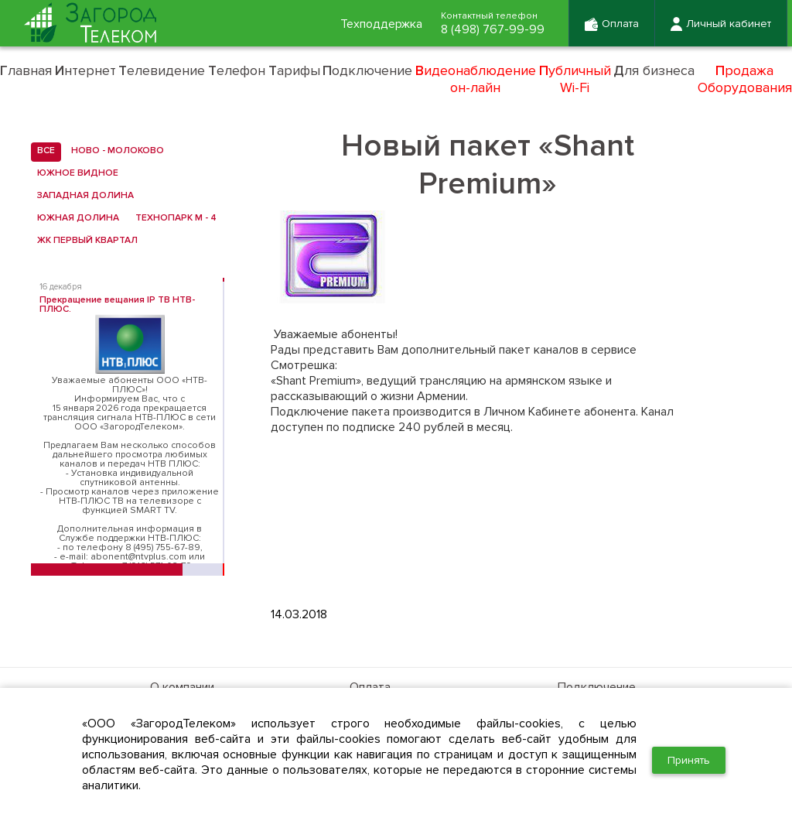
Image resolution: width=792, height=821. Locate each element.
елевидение (161, 70)
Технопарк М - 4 (173, 218)
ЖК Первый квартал (84, 240)
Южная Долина (75, 218)
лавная (26, 70)
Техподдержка (381, 24)
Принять (688, 760)
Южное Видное (74, 173)
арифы (294, 70)
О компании (182, 687)
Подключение (597, 687)
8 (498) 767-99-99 (492, 29)
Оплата (370, 687)
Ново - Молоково (114, 151)
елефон (236, 70)
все (43, 151)
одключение (367, 70)
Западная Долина (82, 196)
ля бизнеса (654, 70)
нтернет (85, 70)
